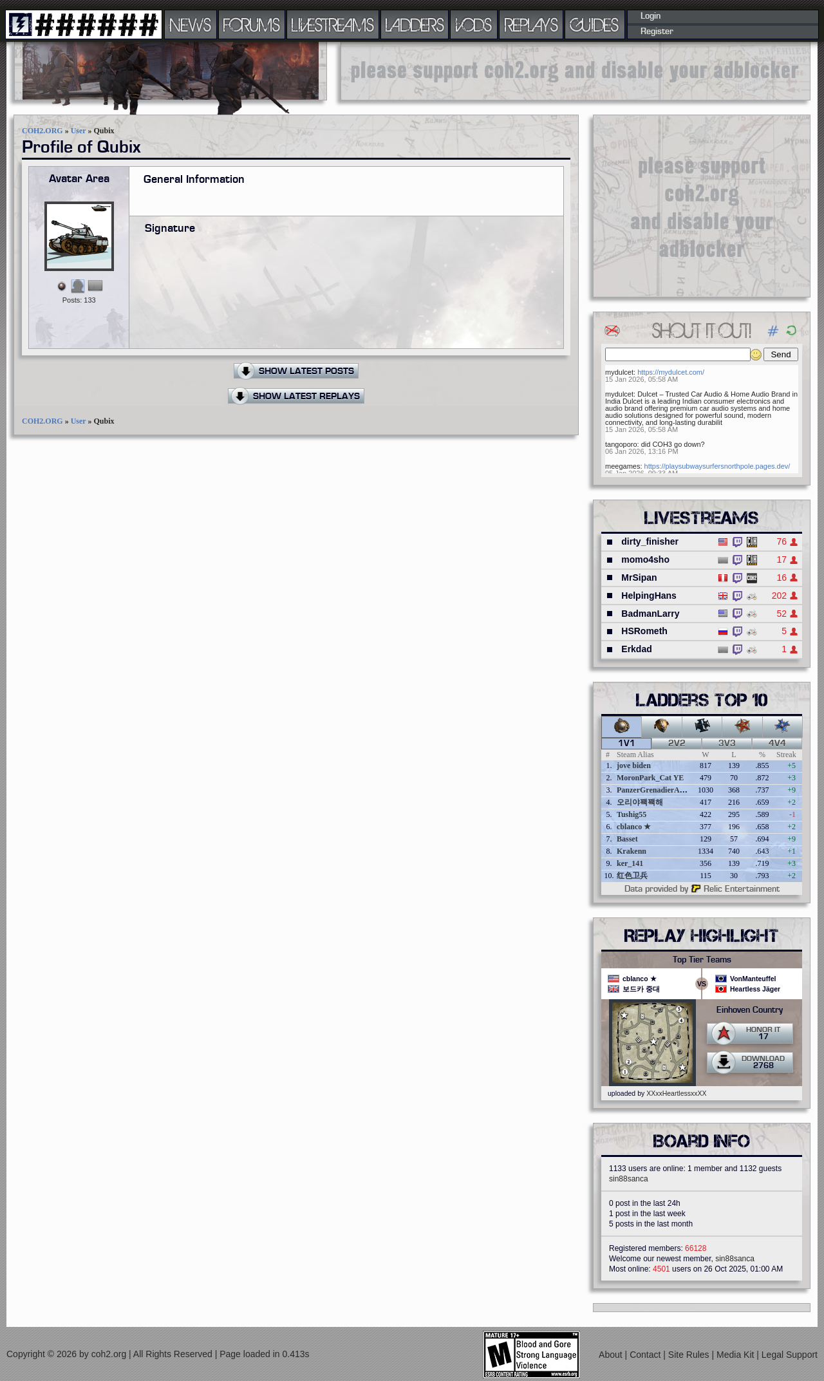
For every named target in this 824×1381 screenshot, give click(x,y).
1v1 (626, 743)
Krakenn (631, 851)
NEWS (190, 24)
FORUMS (251, 24)
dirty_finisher (650, 541)
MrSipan (639, 577)
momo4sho (645, 559)
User (78, 130)
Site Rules (690, 1354)
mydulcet (619, 372)
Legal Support (790, 1354)
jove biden (634, 765)
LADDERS (415, 24)
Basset (627, 838)
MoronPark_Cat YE (650, 777)
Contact (646, 1354)
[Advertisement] (575, 71)
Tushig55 (631, 814)
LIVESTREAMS (333, 24)
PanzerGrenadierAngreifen (662, 789)
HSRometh (644, 631)
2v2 (677, 743)
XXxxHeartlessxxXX (676, 1093)
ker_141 (630, 863)
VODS (474, 24)
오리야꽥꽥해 (640, 802)
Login (650, 16)
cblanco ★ (634, 826)
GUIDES (595, 24)
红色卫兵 (632, 875)
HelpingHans (649, 595)
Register (657, 31)
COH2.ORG (42, 130)
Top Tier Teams (702, 959)
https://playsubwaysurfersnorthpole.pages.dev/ (717, 466)
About (611, 1354)
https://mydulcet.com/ (670, 372)
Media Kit (736, 1354)
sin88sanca (628, 1178)
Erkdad (636, 649)
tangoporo (621, 444)
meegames (622, 466)
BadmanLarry (650, 613)
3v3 (727, 743)
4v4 (777, 743)
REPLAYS (531, 24)
